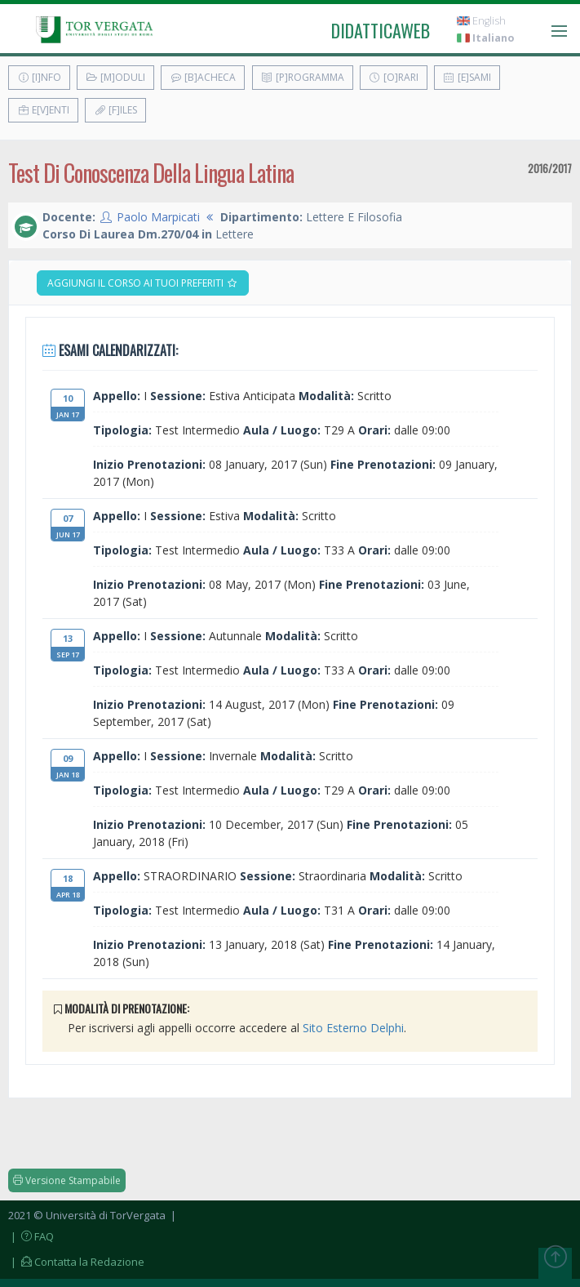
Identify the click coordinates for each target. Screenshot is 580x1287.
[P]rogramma (302, 77)
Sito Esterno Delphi (353, 1027)
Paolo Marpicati (158, 217)
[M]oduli (115, 77)
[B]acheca (203, 77)
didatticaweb (380, 30)
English (481, 21)
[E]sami (467, 77)
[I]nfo (39, 77)
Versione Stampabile (67, 1180)
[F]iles (115, 110)
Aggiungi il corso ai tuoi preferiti (142, 283)
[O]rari (393, 77)
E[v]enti (43, 110)
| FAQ (31, 1236)
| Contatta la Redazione (76, 1261)
